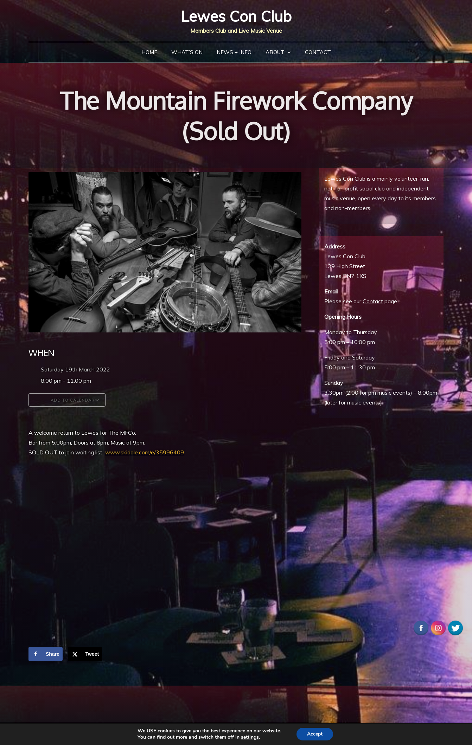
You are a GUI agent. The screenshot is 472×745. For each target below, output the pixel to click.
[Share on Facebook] (45, 654)
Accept (315, 734)
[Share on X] (85, 654)
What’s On (187, 52)
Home (149, 52)
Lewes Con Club (236, 16)
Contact (318, 52)
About (275, 52)
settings (250, 737)
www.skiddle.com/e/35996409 (144, 452)
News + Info (234, 52)
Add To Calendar (67, 400)
